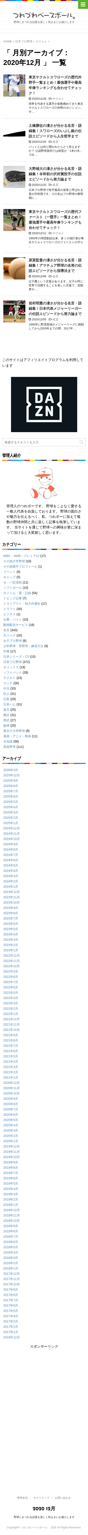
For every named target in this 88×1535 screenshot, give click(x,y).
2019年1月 (10, 1204)
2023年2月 (10, 945)
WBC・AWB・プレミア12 (21, 556)
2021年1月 (10, 1077)
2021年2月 (10, 1072)
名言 (55, 141)
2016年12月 (11, 1337)
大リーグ (9, 635)
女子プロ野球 (12, 640)
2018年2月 (10, 1263)
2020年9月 (10, 1098)
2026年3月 (10, 770)
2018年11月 (11, 1215)
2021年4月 (10, 1061)
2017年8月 (10, 1295)
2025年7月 (10, 791)
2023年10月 (11, 902)
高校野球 (9, 747)
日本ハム (9, 704)
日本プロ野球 (12, 662)
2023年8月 (10, 913)
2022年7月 (10, 982)
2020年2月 (10, 1136)
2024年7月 (10, 855)
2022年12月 (11, 955)
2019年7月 (10, 1173)
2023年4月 (10, 934)
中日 (6, 688)
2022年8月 (10, 976)
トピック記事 (12, 598)
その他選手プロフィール (20, 566)
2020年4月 (10, 1125)
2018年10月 (11, 1220)
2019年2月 (10, 1199)
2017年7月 (10, 1300)
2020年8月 (10, 1104)
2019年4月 (10, 1189)
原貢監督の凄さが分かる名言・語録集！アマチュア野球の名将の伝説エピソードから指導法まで (55, 265)
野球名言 (22, 1497)
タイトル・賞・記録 (17, 593)
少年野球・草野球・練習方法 (23, 646)
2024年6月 (10, 860)
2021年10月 (11, 1030)
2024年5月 (10, 865)
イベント (9, 572)
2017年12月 (11, 1273)
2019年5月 (10, 1183)
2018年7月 (10, 1236)
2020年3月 (10, 1130)
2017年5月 (10, 1311)
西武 (6, 720)
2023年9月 (10, 908)
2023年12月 (11, 892)
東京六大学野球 (14, 731)
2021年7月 (10, 1045)
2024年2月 (10, 881)
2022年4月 (10, 998)
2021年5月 (10, 1056)
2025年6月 (10, 796)
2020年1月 (10, 1141)
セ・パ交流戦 (12, 582)
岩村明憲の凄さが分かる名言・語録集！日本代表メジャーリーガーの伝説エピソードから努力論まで (55, 308)
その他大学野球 (14, 561)
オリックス (11, 667)
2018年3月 (10, 1258)
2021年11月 (11, 1024)
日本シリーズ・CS (16, 656)
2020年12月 (11, 1083)
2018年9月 (10, 1226)
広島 (6, 699)
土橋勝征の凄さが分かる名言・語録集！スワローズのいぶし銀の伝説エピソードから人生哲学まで (55, 131)
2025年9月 (10, 780)
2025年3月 (10, 812)
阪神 (6, 725)
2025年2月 (10, 817)
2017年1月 (10, 1332)
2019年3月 (10, 1194)
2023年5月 (10, 929)
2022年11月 (11, 961)
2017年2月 (10, 1326)
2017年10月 (11, 1284)
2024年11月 (11, 833)
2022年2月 (10, 1008)
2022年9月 (10, 971)
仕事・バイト (12, 619)
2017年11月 (11, 1279)
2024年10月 (11, 839)
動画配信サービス (15, 625)
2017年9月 (10, 1289)
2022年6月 (10, 987)
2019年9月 (10, 1162)
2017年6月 (10, 1305)
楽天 (6, 709)
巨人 (6, 693)
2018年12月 (11, 1210)
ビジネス (9, 614)
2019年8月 (10, 1167)
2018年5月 (10, 1247)
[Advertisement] (43, 1380)
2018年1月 (10, 1268)
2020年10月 (11, 1093)
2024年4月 (10, 870)
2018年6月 (10, 1242)
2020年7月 (10, 1109)
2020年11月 (11, 1088)
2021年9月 (10, 1035)
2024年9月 (10, 844)
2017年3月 (10, 1321)
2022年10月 (11, 966)
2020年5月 (10, 1120)
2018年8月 (10, 1231)
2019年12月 (11, 1146)
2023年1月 (10, 950)
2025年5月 (10, 802)
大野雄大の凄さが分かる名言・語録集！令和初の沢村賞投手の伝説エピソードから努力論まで (55, 174)
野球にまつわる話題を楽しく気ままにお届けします (44, 1517)
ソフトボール (12, 587)
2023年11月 (11, 897)
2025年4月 (10, 807)
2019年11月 (11, 1151)
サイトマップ (41, 1497)
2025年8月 (10, 786)
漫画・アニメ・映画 (17, 736)
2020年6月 (10, 1114)
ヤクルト (58, 98)
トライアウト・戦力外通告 (21, 603)
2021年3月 (10, 1067)
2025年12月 (11, 775)
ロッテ (8, 683)
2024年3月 (10, 876)
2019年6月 (10, 1178)
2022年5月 (10, 992)
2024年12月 (11, 828)
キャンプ (9, 577)
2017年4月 (10, 1316)
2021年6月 (10, 1051)
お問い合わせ (63, 1497)
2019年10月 (11, 1157)
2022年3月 (10, 1003)
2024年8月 (10, 849)
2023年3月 (10, 939)
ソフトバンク (12, 672)
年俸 (6, 651)
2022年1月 (10, 1014)
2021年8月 (10, 1040)
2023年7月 (10, 918)
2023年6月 (10, 923)
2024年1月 (10, 886)
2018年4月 (10, 1252)
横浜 (6, 715)
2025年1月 (10, 823)
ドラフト (9, 609)
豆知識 (8, 741)
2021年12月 (11, 1019)
